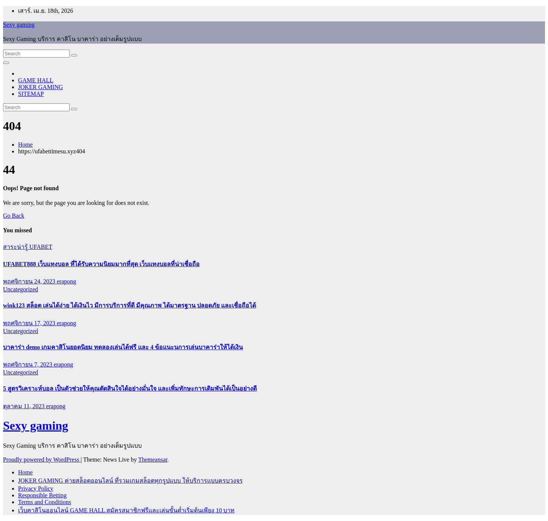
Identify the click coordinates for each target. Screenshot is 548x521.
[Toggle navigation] (6, 63)
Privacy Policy (35, 488)
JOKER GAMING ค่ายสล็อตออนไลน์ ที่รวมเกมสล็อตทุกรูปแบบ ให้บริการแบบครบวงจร (130, 480)
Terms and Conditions (44, 502)
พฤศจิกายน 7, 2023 (28, 364)
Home (25, 144)
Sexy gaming (19, 24)
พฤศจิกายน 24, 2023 (30, 281)
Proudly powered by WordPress (41, 459)
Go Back (13, 215)
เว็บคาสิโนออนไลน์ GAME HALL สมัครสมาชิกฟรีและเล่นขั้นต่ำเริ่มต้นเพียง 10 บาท (126, 510)
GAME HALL (35, 80)
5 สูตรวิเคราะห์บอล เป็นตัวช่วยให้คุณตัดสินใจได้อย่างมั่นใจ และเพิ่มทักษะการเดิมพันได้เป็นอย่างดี (130, 388)
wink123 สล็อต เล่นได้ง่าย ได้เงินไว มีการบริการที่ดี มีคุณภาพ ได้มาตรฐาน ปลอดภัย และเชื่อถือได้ (129, 305)
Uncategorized (20, 289)
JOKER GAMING (40, 87)
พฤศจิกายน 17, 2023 (30, 323)
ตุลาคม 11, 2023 (24, 406)
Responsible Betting (42, 495)
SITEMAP (31, 94)
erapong (66, 281)
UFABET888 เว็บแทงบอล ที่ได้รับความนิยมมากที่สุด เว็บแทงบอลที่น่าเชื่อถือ (101, 264)
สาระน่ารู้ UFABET (27, 247)
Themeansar (152, 459)
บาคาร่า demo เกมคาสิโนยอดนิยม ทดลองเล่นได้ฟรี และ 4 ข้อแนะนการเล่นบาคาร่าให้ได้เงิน (123, 347)
